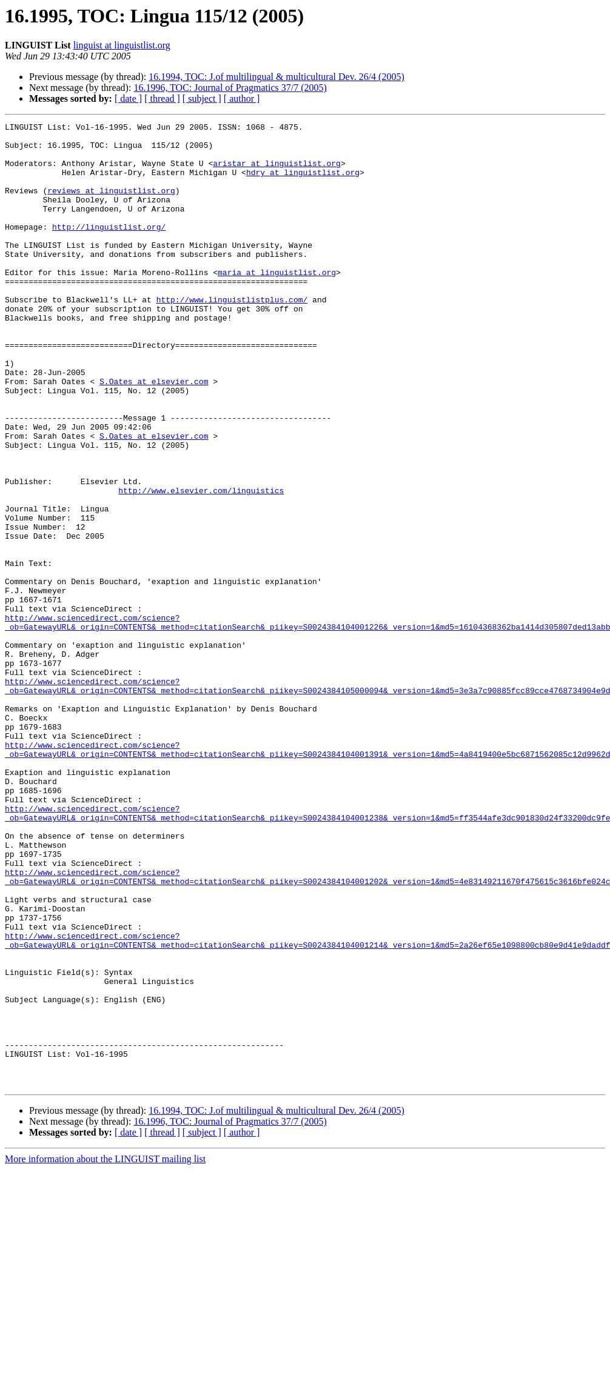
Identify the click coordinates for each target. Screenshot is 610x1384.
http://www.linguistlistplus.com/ (232, 335)
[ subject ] (202, 98)
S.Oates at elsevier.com (153, 433)
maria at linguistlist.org (277, 303)
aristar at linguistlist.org (277, 172)
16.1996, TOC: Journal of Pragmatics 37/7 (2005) (230, 87)
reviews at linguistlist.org (111, 204)
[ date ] (128, 98)
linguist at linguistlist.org (121, 45)
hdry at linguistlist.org (303, 183)
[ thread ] (162, 98)
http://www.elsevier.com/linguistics (201, 564)
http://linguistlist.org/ (109, 248)
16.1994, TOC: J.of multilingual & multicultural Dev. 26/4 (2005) (276, 77)
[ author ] (242, 98)
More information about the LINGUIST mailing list (105, 1351)
